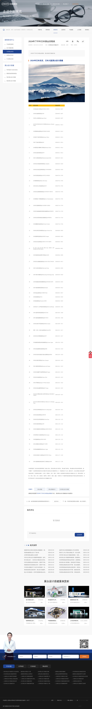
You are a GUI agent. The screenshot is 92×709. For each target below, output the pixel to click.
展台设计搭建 (46, 4)
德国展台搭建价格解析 (60, 671)
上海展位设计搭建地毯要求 (27, 676)
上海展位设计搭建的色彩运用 (10, 681)
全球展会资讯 (30, 29)
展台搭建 (40, 489)
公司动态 (21, 666)
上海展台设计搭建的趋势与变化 (28, 678)
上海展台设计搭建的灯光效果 (79, 683)
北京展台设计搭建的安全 (9, 683)
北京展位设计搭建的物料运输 (27, 683)
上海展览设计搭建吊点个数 (44, 683)
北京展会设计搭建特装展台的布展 (80, 676)
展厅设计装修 (41, 700)
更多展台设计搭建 (11, 80)
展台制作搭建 (65, 700)
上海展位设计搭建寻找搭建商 (10, 676)
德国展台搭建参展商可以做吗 (79, 674)
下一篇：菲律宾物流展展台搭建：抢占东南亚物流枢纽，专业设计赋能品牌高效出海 (75, 501)
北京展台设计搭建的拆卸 (26, 681)
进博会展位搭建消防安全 (43, 674)
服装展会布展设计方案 (26, 671)
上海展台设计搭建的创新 (43, 678)
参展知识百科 (10, 55)
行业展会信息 (10, 59)
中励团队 (71, 29)
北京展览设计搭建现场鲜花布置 (62, 681)
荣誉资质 (48, 29)
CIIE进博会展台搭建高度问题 (79, 671)
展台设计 (55, 700)
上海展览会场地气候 (77, 681)
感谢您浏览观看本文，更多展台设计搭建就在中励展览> (50, 493)
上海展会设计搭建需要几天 (44, 676)
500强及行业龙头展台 (12, 69)
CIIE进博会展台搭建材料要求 (10, 674)
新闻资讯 (23, 29)
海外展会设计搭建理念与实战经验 (11, 671)
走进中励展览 (75, 4)
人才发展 (79, 29)
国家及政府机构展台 (12, 73)
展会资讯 (45, 666)
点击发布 (79, 534)
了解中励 (40, 29)
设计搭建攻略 (10, 48)
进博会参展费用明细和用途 (61, 674)
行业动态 (33, 666)
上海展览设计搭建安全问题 (61, 676)
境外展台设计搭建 (11, 77)
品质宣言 (63, 29)
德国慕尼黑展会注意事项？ (27, 674)
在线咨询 (22, 647)
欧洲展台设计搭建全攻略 (43, 671)
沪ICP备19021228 (82, 700)
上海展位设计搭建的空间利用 (61, 678)
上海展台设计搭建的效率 (78, 678)
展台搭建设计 (52, 489)
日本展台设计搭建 (64, 489)
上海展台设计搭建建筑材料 (61, 683)
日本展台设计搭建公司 (53, 45)
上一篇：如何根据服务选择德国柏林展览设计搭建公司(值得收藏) (38, 501)
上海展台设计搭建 (34, 700)
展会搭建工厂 (66, 4)
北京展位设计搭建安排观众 (44, 681)
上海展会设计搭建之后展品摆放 (11, 678)
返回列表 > (56, 501)
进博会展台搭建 (56, 4)
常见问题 (9, 666)
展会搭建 (75, 700)
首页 (39, 4)
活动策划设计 (47, 700)
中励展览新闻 (10, 44)
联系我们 (87, 29)
